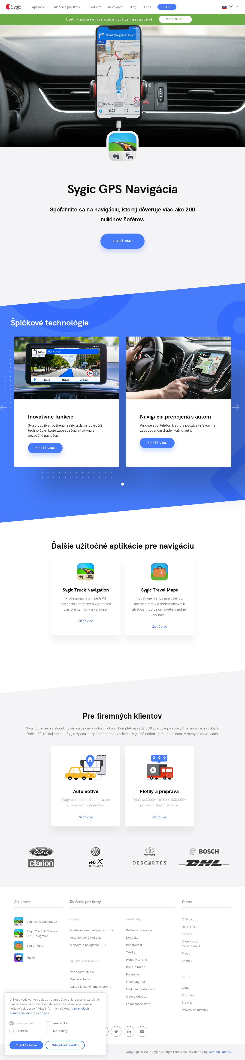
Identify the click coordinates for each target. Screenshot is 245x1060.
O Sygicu (188, 919)
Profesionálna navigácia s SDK (91, 930)
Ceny (185, 988)
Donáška (132, 937)
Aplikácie (38, 7)
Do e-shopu (175, 19)
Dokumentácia (80, 979)
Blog (133, 7)
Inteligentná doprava (140, 989)
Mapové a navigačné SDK (88, 945)
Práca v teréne (136, 959)
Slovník (187, 1002)
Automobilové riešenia (86, 937)
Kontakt (187, 961)
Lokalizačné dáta (138, 1004)
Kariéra (187, 934)
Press (186, 953)
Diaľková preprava (139, 930)
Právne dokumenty (195, 1010)
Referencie (189, 926)
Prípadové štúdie (82, 972)
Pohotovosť (134, 945)
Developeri (116, 7)
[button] (122, 484)
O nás (147, 7)
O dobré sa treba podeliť (191, 944)
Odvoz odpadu (136, 996)
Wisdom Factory (220, 1052)
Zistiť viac (122, 241)
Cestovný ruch (136, 982)
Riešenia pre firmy (67, 7)
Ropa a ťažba (135, 967)
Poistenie (132, 974)
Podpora (95, 7)
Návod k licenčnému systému (90, 986)
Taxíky (130, 952)
